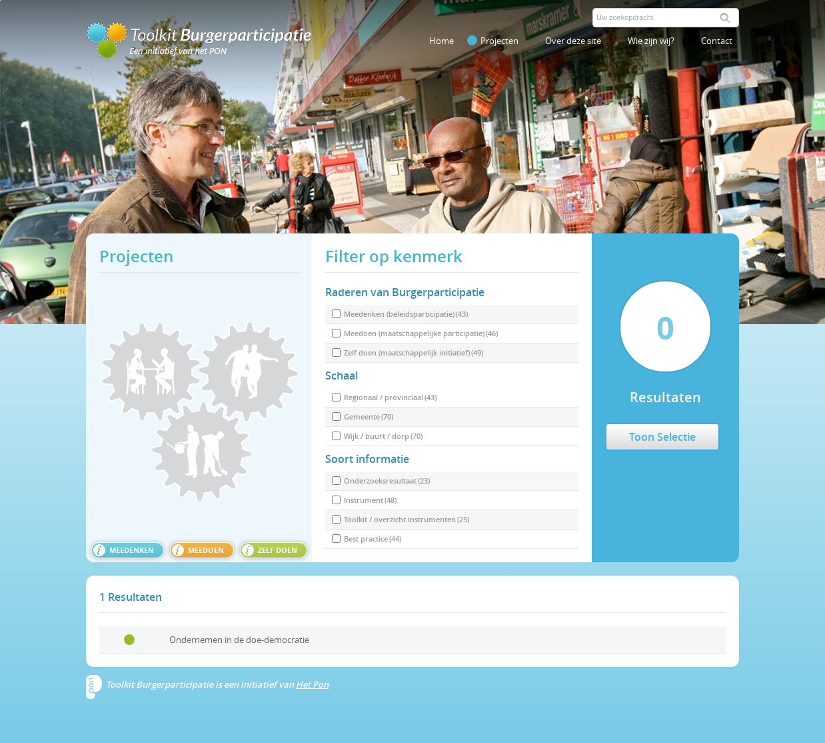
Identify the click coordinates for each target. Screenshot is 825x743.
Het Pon (312, 684)
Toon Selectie (662, 437)
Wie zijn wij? (651, 41)
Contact (716, 41)
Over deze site (573, 41)
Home (441, 41)
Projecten (492, 41)
